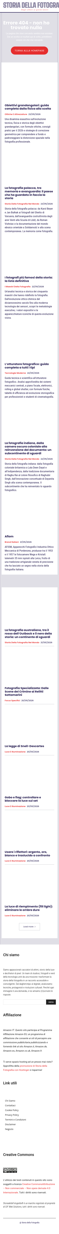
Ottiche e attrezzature (16, 114)
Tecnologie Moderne (15, 373)
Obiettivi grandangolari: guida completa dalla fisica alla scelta (28, 107)
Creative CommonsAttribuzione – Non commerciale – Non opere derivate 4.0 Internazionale (29, 1188)
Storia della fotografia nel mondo (22, 204)
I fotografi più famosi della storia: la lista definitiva (29, 279)
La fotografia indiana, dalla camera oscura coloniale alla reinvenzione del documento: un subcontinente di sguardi (28, 448)
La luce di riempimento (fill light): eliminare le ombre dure (29, 908)
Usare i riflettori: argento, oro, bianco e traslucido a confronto (27, 853)
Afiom (9, 536)
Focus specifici (12, 700)
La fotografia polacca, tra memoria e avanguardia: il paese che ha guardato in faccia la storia (29, 193)
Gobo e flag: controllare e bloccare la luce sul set (23, 799)
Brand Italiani (12, 542)
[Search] (51, 1002)
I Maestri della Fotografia (18, 286)
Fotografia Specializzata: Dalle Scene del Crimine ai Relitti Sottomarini (27, 691)
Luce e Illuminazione (15, 752)
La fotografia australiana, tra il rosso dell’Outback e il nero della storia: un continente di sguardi (28, 633)
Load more (29, 926)
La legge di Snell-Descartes (24, 746)
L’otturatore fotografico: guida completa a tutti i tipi (27, 365)
